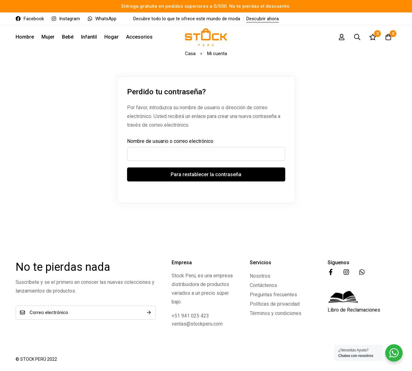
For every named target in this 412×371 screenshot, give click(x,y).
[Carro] (388, 37)
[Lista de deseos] (373, 37)
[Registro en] (341, 37)
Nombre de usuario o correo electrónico (170, 141)
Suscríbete (149, 313)
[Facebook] (331, 272)
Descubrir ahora (262, 18)
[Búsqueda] (357, 37)
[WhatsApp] (362, 272)
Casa (190, 53)
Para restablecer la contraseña (206, 174)
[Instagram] (346, 272)
